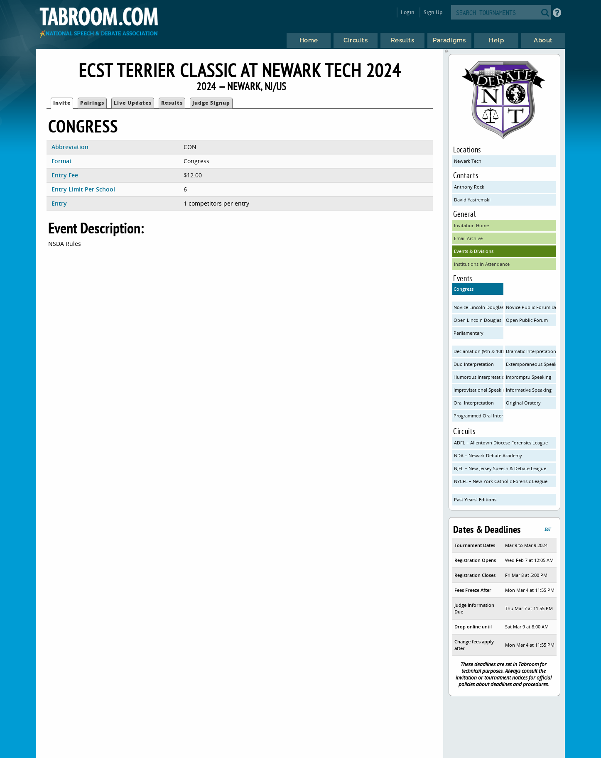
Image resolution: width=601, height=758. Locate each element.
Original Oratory (523, 403)
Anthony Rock (469, 187)
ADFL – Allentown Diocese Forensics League (501, 442)
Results (172, 102)
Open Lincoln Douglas (477, 320)
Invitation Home (471, 225)
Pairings (92, 102)
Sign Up (433, 12)
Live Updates (133, 102)
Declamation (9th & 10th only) (479, 351)
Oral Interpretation (474, 403)
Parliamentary (468, 333)
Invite (62, 102)
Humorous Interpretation (479, 377)
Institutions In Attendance (482, 264)
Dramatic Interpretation (531, 351)
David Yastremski (472, 199)
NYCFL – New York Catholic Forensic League (500, 481)
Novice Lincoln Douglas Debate (479, 307)
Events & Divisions (473, 251)
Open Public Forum (527, 320)
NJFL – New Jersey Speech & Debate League (500, 468)
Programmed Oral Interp (479, 415)
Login (408, 12)
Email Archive (468, 238)
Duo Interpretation (474, 364)
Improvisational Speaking (479, 390)
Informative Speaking (529, 390)
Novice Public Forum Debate (531, 307)
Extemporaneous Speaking (531, 364)
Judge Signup (211, 102)
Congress (463, 289)
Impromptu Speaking (528, 377)
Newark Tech (467, 161)
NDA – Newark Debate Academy (488, 455)
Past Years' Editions (475, 499)
